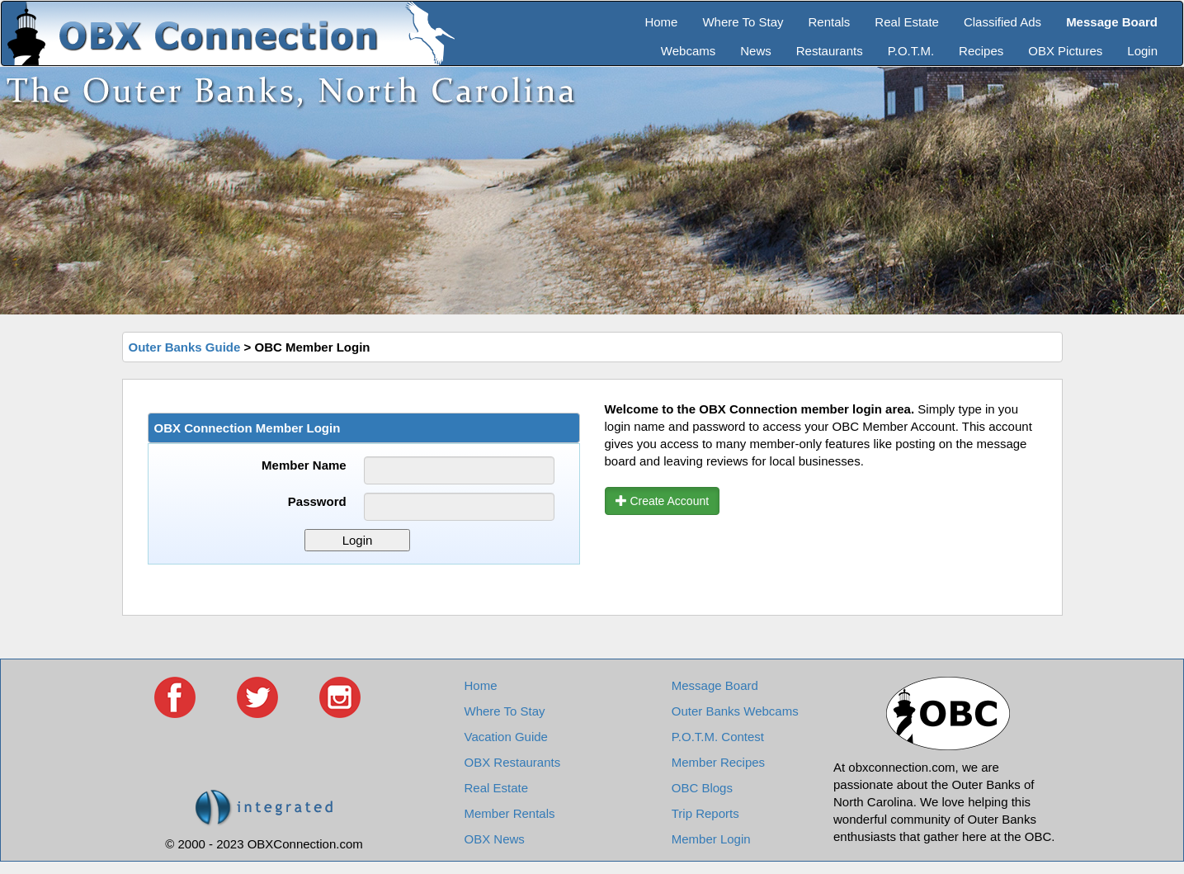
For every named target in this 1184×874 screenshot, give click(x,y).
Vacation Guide (506, 737)
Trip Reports (705, 813)
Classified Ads (1002, 22)
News (755, 51)
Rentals (830, 22)
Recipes (981, 51)
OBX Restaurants (513, 762)
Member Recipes (718, 762)
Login (1142, 51)
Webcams (688, 51)
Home (660, 22)
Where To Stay (742, 22)
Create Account (663, 501)
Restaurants (829, 51)
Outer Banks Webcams (735, 711)
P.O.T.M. (911, 51)
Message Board (715, 685)
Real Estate (907, 22)
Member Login (711, 839)
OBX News (495, 839)
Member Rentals (510, 813)
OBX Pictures (1065, 51)
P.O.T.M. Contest (718, 737)
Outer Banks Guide (185, 347)
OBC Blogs (702, 788)
